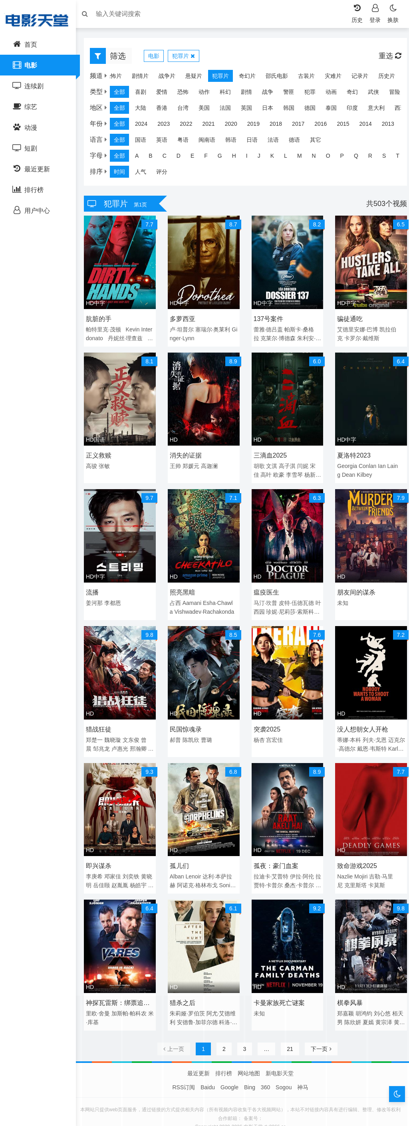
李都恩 (116, 597)
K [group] (276, 158)
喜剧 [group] (144, 94)
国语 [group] (144, 142)
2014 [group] (369, 126)
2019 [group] (257, 126)
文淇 (271, 463)
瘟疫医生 (266, 586)
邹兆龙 (105, 740)
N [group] (318, 158)
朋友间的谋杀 (354, 586)
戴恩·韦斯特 (375, 740)
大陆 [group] (144, 110)
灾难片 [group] (329, 78)
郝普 (177, 731)
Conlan (365, 463)
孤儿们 (181, 855)
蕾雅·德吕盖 (268, 328)
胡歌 (259, 463)
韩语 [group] (234, 142)
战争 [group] (271, 94)
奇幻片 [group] (243, 78)
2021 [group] (212, 126)
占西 (177, 597)
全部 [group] (123, 94)
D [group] (183, 158)
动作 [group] (208, 94)
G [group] (224, 158)
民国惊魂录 (188, 721)
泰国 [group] (335, 110)
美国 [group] (208, 110)
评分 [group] (165, 173)
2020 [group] (235, 126)
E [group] (196, 158)
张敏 (108, 463)
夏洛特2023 (352, 452)
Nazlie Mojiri (350, 865)
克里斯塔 (353, 874)
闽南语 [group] (211, 142)
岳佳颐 (111, 874)
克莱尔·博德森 (278, 337)
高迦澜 (211, 463)
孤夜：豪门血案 (276, 855)
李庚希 (98, 865)
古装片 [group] (302, 78)
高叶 (266, 471)
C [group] (169, 158)
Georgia (345, 463)
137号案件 (269, 318)
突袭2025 (267, 721)
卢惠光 (123, 740)
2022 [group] (190, 126)
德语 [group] (298, 142)
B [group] (154, 158)
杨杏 (259, 731)
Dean (346, 471)
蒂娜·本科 (347, 731)
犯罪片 (187, 58)
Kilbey (362, 471)
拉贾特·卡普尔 (278, 874)
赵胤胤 (129, 874)
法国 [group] (229, 110)
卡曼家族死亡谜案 (279, 989)
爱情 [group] (165, 94)
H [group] (238, 158)
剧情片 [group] (136, 78)
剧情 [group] (250, 94)
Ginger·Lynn (194, 337)
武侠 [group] (377, 94)
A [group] (141, 158)
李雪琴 (294, 471)
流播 (96, 586)
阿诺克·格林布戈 (199, 874)
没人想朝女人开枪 (360, 721)
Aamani (194, 597)
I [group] (251, 158)
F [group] (210, 158)
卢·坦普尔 (184, 328)
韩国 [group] (292, 110)
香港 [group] (165, 110)
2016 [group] (324, 126)
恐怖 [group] (187, 94)
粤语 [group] (187, 142)
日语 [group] (256, 142)
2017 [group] (302, 126)
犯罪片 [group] (216, 78)
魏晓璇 (116, 731)
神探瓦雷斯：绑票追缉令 (122, 990)
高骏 (95, 463)
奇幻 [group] (356, 94)
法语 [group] (277, 142)
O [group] (332, 158)
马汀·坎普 (266, 597)
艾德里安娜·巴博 (355, 328)
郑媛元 (193, 463)
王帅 (177, 463)
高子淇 (287, 463)
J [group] (263, 158)
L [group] (289, 158)
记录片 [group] (355, 78)
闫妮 (302, 463)
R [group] (374, 158)
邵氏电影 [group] (273, 78)
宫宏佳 (274, 731)
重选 (386, 58)
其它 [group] (319, 142)
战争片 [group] (163, 78)
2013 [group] (392, 126)
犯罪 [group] (314, 94)
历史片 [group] (382, 78)
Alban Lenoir (187, 865)
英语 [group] (165, 142)
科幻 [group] (229, 94)
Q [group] (360, 158)
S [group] (388, 158)
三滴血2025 (270, 452)
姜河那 (98, 597)
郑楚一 (98, 731)
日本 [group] (271, 110)
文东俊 (135, 731)
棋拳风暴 (348, 989)
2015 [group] (347, 126)
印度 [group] (356, 110)
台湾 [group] (187, 110)
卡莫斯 (374, 874)
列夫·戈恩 (373, 731)
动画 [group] (335, 94)
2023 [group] (167, 126)
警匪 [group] (292, 94)
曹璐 (208, 731)
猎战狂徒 (102, 721)
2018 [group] (280, 126)
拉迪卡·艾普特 (271, 865)
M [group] (303, 158)
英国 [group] (250, 110)
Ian (379, 463)
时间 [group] (123, 173)
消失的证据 (188, 452)
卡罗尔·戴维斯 (359, 337)
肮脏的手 (102, 318)
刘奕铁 (135, 865)
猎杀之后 (184, 989)
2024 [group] (145, 126)
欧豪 (278, 471)
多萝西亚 (184, 318)
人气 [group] (144, 173)
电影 (157, 58)
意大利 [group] (380, 110)
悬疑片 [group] (189, 78)
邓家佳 (116, 865)
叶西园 (268, 606)
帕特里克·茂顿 (107, 328)
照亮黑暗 (184, 586)
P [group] (346, 158)
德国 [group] (314, 110)
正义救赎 (102, 452)
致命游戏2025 (355, 855)
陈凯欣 (193, 731)
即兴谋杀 (102, 855)
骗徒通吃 (348, 318)
